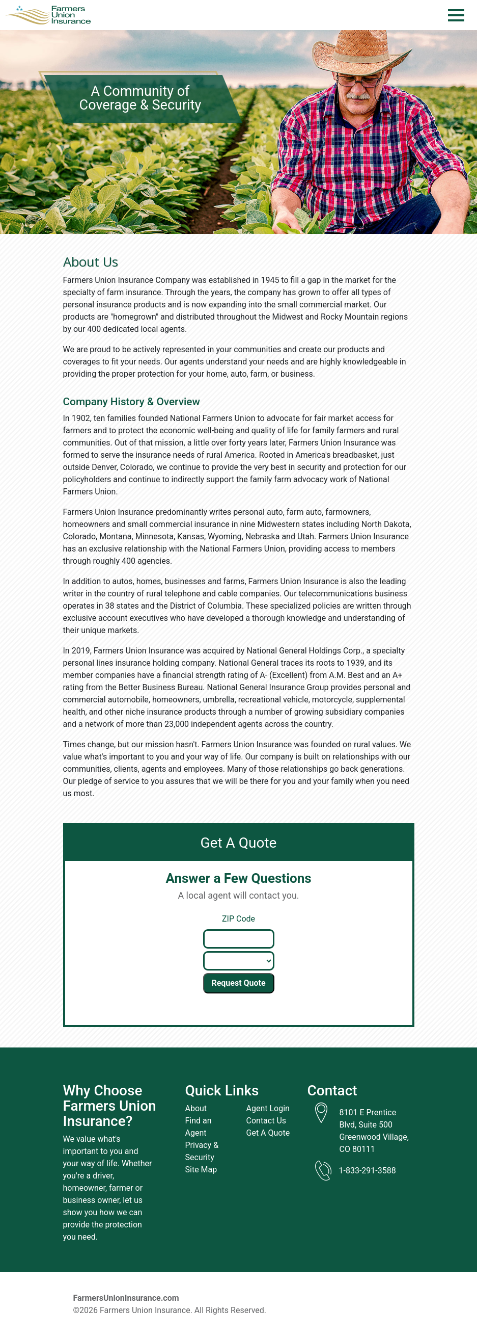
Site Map (201, 1169)
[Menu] (456, 15)
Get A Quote (268, 1133)
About (196, 1108)
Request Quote (238, 983)
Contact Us (266, 1120)
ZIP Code (238, 919)
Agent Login (268, 1108)
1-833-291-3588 (367, 1170)
